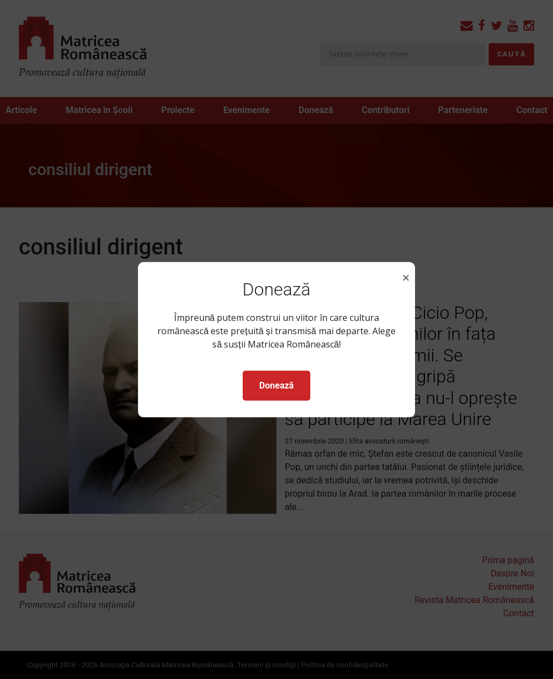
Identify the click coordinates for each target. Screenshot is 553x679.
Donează (276, 385)
